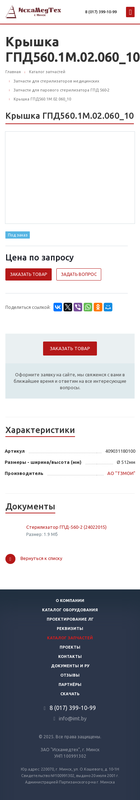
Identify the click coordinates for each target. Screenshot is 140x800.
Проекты (70, 647)
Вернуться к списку (33, 559)
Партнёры (70, 684)
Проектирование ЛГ (70, 619)
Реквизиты (70, 628)
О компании (70, 600)
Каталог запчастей (70, 638)
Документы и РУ (70, 666)
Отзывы (70, 675)
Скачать (70, 694)
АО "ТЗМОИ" (121, 473)
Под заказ (18, 235)
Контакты (70, 656)
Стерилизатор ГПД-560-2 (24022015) (66, 527)
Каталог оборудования (70, 610)
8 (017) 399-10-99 (101, 12)
